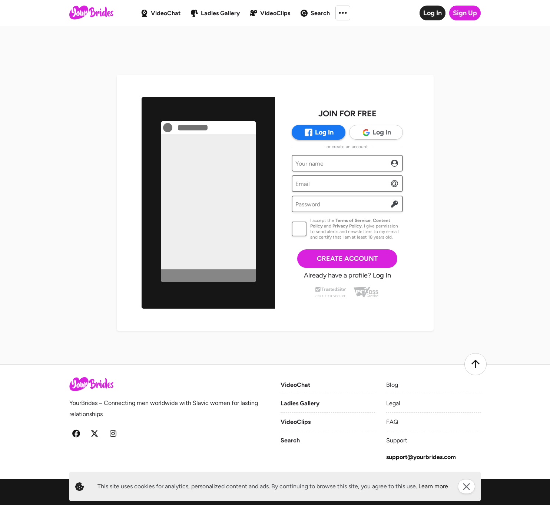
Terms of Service (353, 220)
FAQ (392, 421)
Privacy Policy (347, 226)
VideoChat (295, 384)
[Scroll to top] (475, 364)
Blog (392, 384)
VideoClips (296, 421)
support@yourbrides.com (421, 457)
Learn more (433, 486)
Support (396, 440)
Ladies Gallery (300, 403)
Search (290, 440)
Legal (393, 403)
